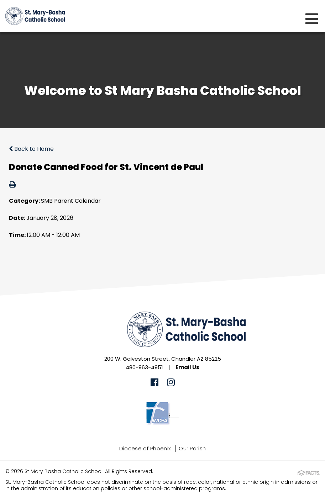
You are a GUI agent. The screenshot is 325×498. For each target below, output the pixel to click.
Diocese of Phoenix (145, 448)
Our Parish (192, 448)
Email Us (187, 367)
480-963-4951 (144, 367)
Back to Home (31, 149)
